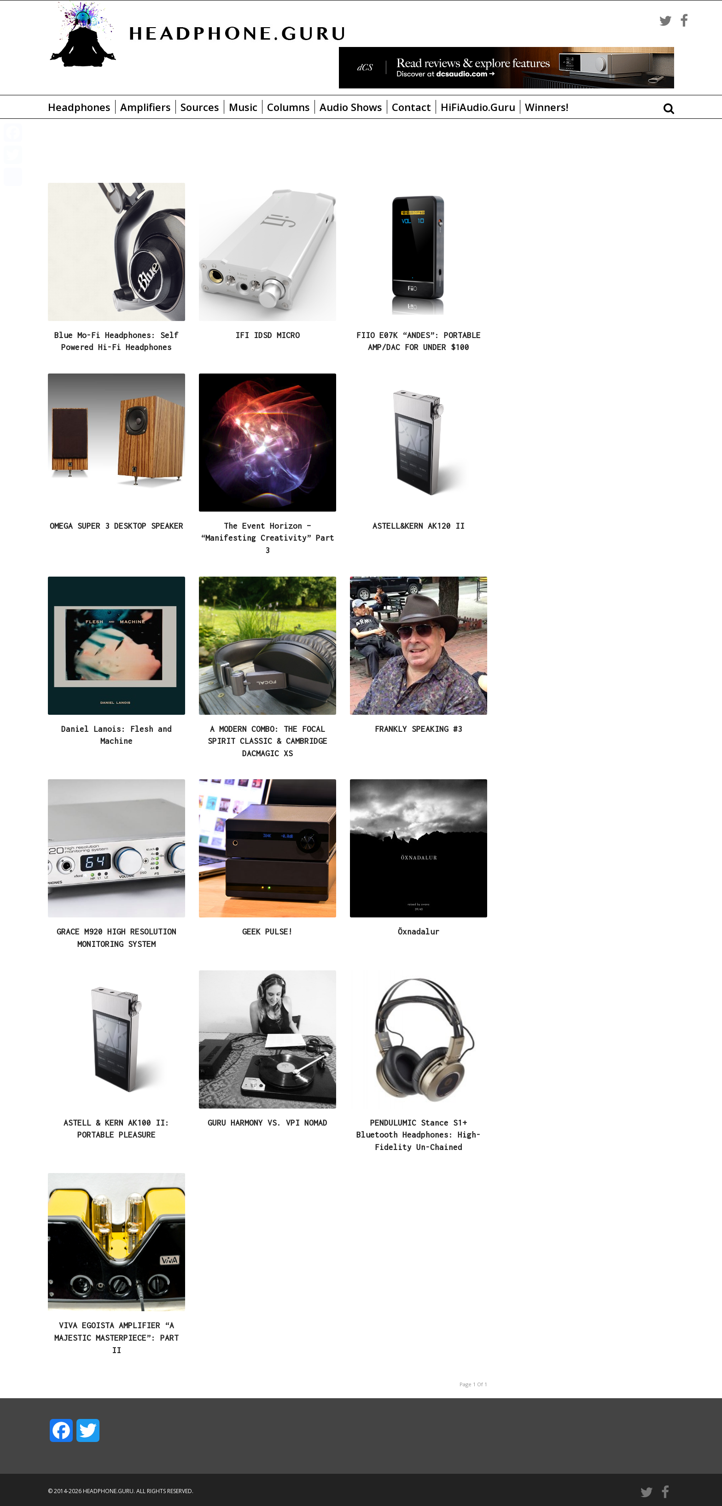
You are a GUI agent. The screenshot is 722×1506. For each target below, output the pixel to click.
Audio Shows (351, 107)
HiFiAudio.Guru (478, 107)
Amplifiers (145, 107)
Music (243, 107)
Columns (288, 107)
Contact (411, 107)
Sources (199, 107)
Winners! (546, 107)
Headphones (79, 107)
